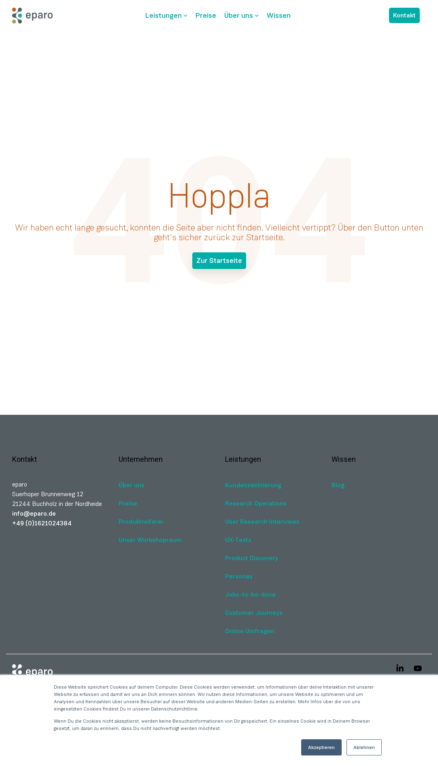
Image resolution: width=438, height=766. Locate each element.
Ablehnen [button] (364, 747)
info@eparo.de (34, 513)
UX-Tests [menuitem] (238, 540)
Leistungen (166, 15)
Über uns (241, 15)
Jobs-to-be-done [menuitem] (250, 594)
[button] (401, 669)
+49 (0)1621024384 (42, 523)
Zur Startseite (219, 260)
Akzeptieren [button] (321, 747)
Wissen (279, 15)
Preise (206, 15)
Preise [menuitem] (128, 503)
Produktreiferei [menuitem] (141, 521)
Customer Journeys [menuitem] (254, 612)
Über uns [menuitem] (132, 485)
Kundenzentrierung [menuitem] (253, 485)
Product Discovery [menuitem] (251, 558)
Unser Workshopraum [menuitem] (150, 540)
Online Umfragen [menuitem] (249, 631)
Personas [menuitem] (239, 576)
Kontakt (404, 15)
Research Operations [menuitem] (256, 503)
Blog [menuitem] (338, 485)
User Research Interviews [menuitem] (262, 521)
